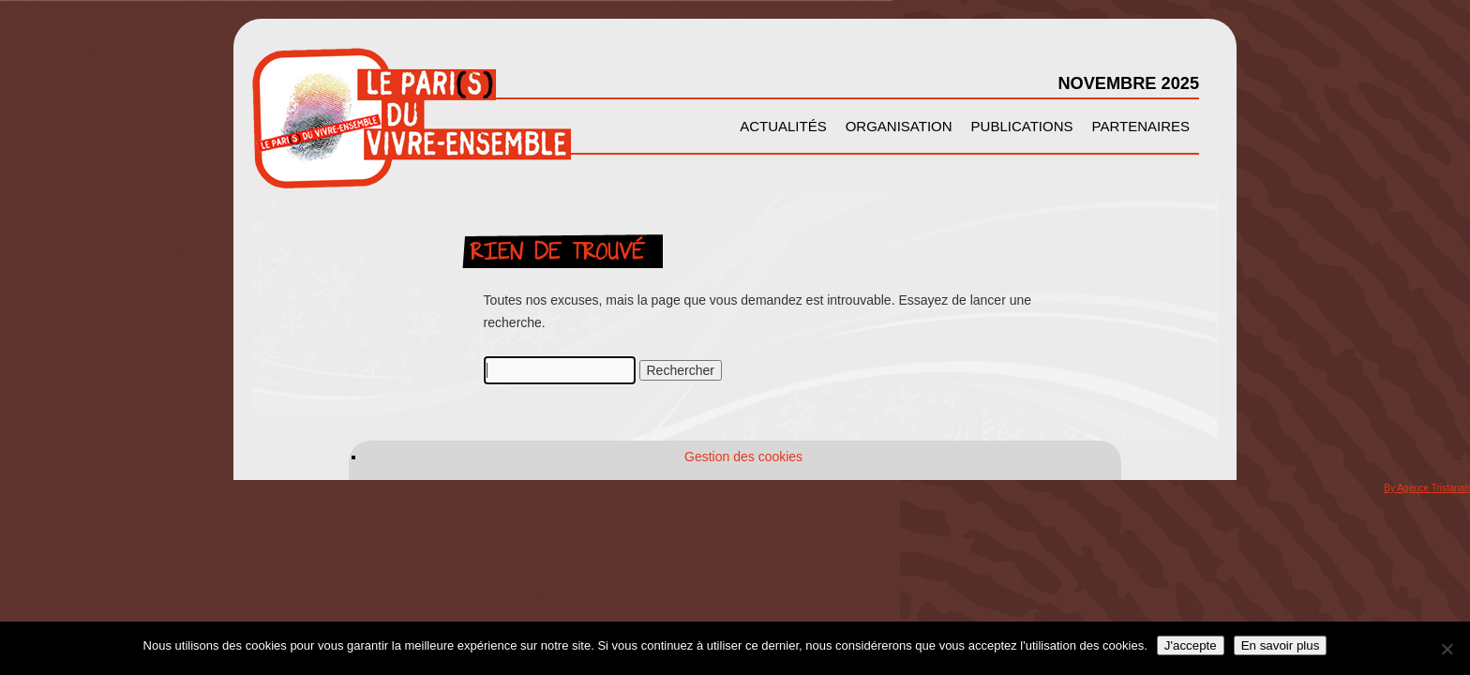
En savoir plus (1280, 645)
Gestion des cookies (743, 456)
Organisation (899, 126)
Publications (1022, 126)
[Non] (1446, 648)
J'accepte (1190, 645)
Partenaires (1141, 126)
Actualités (783, 126)
